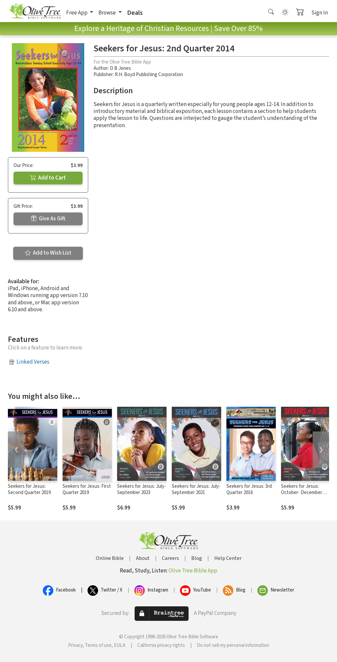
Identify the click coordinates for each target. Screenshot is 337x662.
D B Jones (120, 68)
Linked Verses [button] (32, 362)
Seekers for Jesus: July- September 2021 (196, 489)
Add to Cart (48, 178)
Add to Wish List (48, 253)
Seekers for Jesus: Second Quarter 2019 (29, 489)
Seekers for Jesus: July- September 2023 (141, 489)
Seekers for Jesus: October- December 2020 (301, 492)
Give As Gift (48, 219)
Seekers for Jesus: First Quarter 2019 (87, 489)
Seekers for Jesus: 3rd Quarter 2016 (249, 489)
